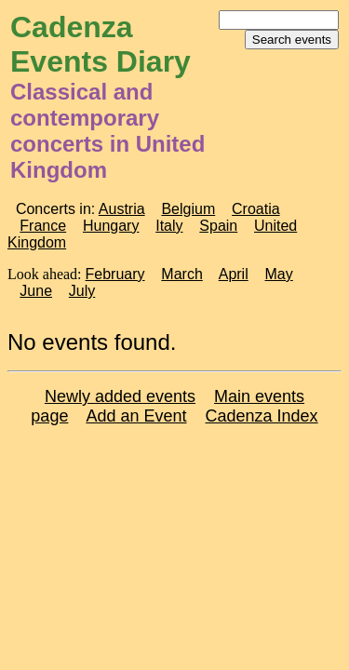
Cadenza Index (262, 416)
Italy (168, 226)
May (279, 274)
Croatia (256, 209)
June (36, 291)
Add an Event (136, 416)
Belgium (188, 209)
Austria (122, 209)
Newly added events (120, 396)
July (82, 291)
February (115, 274)
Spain (218, 226)
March (181, 274)
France (43, 226)
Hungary (111, 226)
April (233, 274)
